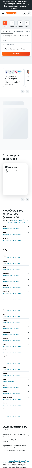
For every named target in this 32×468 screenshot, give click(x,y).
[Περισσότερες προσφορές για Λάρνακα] (28, 297)
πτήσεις (15, 221)
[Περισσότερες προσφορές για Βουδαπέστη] (28, 274)
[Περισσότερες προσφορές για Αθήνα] (28, 227)
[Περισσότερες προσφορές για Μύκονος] (28, 403)
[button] (29, 5)
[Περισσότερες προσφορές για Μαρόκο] (28, 374)
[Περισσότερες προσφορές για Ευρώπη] (28, 362)
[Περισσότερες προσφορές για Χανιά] (28, 268)
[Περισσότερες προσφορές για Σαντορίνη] (28, 239)
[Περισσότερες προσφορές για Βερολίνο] (28, 286)
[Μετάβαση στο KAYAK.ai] (27, 23)
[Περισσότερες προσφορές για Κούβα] (28, 380)
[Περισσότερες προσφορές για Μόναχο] (28, 327)
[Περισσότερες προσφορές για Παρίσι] (28, 244)
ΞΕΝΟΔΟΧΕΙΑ (18, 228)
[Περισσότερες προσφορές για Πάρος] (28, 415)
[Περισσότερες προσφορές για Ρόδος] (28, 233)
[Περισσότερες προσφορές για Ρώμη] (28, 256)
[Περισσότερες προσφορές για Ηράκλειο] (28, 386)
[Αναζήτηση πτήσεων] (5, 23)
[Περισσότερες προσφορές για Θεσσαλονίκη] (28, 292)
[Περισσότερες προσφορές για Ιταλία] (28, 368)
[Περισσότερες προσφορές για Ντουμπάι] (28, 321)
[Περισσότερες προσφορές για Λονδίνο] (28, 262)
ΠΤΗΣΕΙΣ (12, 228)
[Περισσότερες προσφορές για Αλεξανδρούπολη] (28, 398)
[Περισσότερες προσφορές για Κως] (28, 280)
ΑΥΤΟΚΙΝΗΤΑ (6, 228)
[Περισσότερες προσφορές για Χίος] (28, 315)
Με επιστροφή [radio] (7, 31)
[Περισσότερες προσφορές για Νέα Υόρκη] (28, 339)
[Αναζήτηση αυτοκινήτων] (19, 23)
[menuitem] (5, 24)
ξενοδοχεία (23, 221)
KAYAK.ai (9, 168)
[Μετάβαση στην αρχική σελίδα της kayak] (11, 13)
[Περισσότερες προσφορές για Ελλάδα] (28, 350)
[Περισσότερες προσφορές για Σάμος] (28, 409)
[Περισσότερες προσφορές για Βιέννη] (28, 303)
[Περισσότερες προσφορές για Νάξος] (28, 345)
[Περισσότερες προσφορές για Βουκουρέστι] (28, 333)
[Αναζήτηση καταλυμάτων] (12, 23)
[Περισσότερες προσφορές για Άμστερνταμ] (28, 309)
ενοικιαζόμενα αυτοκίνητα (15, 223)
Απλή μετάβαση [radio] (18, 31)
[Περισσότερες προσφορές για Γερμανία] (28, 356)
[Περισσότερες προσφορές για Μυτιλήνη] (28, 250)
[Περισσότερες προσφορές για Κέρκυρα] (28, 392)
